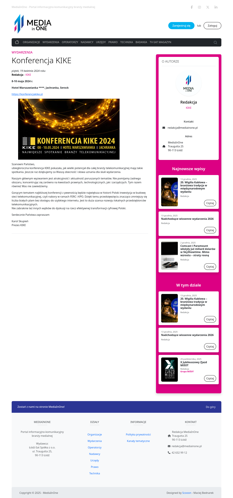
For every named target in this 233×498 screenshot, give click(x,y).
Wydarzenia (51, 42)
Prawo (113, 42)
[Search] (215, 42)
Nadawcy (87, 42)
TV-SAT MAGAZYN (160, 42)
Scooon (186, 493)
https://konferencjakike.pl (27, 94)
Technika (126, 42)
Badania (141, 42)
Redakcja (18, 74)
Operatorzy (70, 42)
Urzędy (101, 42)
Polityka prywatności (138, 434)
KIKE (28, 74)
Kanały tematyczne (138, 441)
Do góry (211, 407)
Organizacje (31, 42)
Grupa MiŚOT (187, 371)
